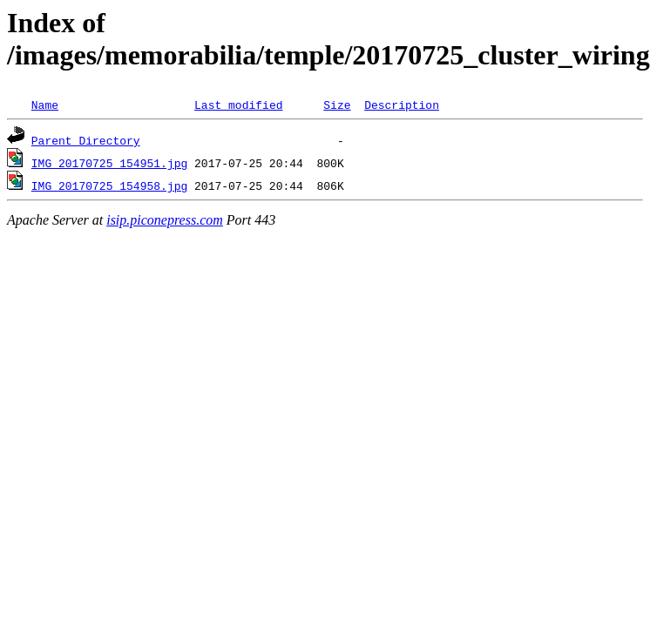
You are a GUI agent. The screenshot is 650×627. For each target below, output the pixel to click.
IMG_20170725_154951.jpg (109, 163)
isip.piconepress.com (164, 219)
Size (336, 104)
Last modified (238, 104)
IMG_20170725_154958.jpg (109, 185)
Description (401, 104)
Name (44, 104)
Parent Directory (85, 140)
